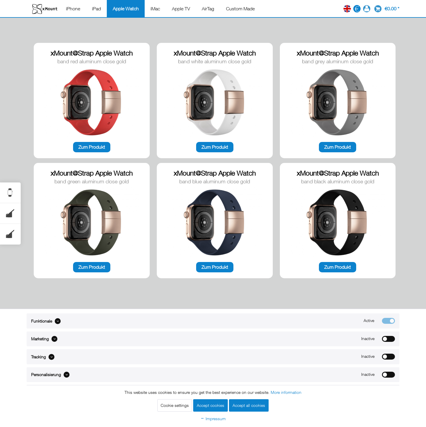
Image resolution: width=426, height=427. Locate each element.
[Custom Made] (240, 8)
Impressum (213, 418)
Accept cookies (210, 405)
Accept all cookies (249, 405)
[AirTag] (208, 8)
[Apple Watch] (126, 8)
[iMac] (155, 8)
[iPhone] (73, 8)
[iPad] (96, 8)
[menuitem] (73, 8)
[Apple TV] (181, 8)
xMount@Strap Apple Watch (92, 53)
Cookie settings (175, 405)
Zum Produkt (91, 147)
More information (286, 392)
